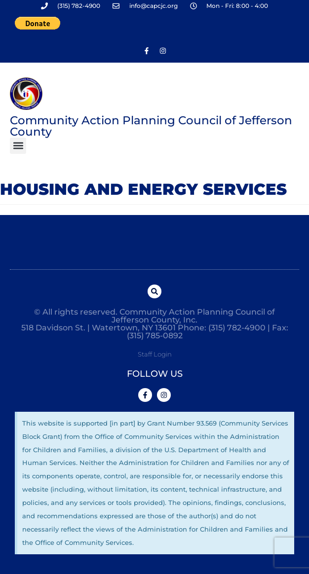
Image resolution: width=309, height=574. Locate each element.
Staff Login (155, 354)
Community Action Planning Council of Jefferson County (151, 126)
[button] (18, 146)
